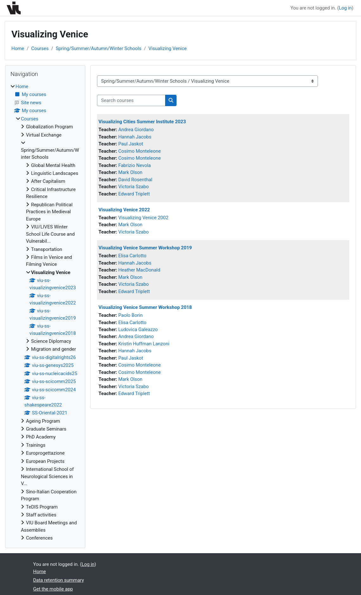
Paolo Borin (130, 315)
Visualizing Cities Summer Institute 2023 (142, 122)
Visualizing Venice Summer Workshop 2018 (145, 307)
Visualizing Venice (167, 48)
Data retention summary (58, 580)
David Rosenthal (135, 179)
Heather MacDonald (139, 270)
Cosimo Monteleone (139, 151)
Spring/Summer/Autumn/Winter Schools (98, 48)
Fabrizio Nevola (134, 165)
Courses (39, 48)
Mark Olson (130, 172)
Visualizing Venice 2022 (124, 210)
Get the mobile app (53, 589)
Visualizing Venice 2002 (143, 218)
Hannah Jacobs (134, 137)
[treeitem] (45, 312)
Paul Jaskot (130, 144)
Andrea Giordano (136, 129)
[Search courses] (131, 100)
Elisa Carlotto (132, 256)
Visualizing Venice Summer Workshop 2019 (145, 248)
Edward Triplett (134, 194)
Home (17, 48)
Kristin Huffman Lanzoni (143, 344)
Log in (345, 8)
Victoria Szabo (133, 186)
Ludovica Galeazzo (138, 329)
